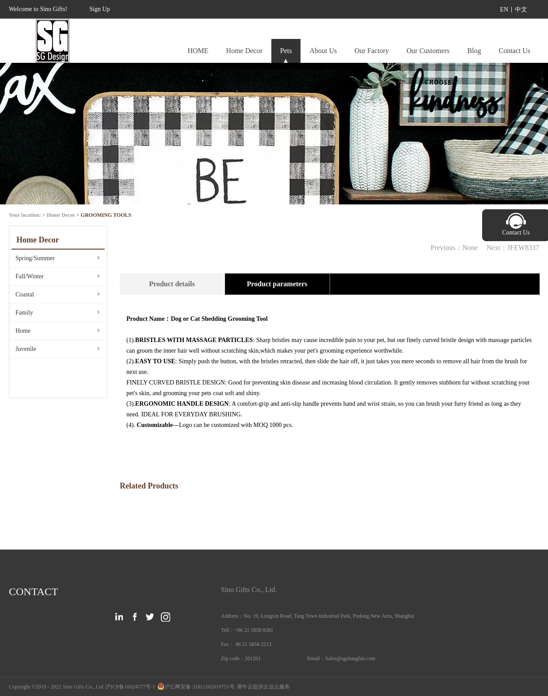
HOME (197, 50)
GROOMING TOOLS (106, 215)
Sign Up (99, 9)
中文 (521, 9)
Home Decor (61, 215)
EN (504, 9)
